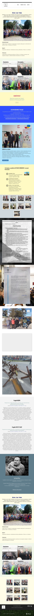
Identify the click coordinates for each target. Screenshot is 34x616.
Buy (14, 603)
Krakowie (12, 112)
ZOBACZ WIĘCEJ (5, 159)
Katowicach (17, 112)
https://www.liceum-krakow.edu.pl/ (11, 117)
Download (16, 603)
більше (17, 101)
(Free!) (20, 603)
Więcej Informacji (17, 488)
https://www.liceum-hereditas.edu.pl (23, 117)
